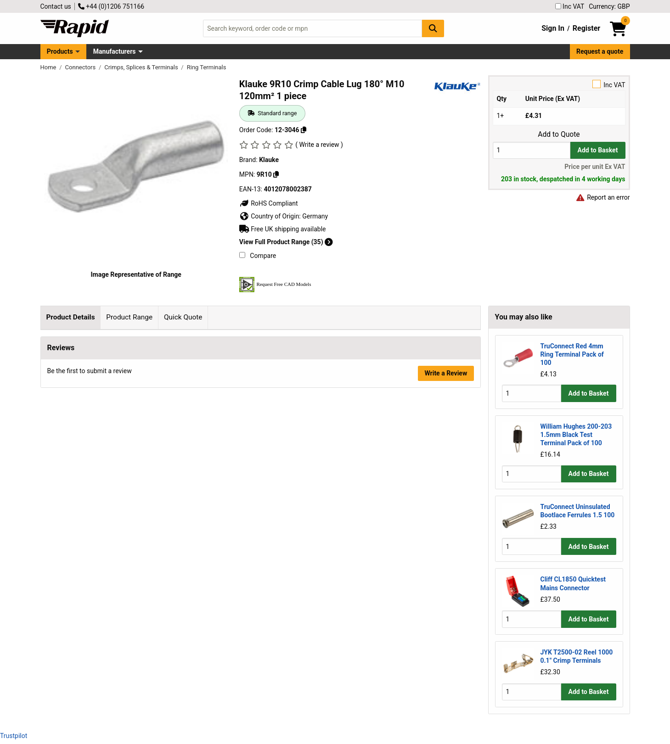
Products (60, 51)
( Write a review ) (319, 144)
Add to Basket (598, 150)
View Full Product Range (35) (286, 242)
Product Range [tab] (129, 317)
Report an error (603, 197)
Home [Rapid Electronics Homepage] (49, 67)
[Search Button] (433, 28)
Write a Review (445, 527)
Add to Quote (559, 134)
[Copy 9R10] (276, 174)
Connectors (81, 67)
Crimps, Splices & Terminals (142, 67)
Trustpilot (13, 735)
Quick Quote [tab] (183, 317)
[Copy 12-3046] (303, 130)
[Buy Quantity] (531, 150)
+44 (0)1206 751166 (111, 6)
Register (586, 28)
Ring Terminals (206, 67)
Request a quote (599, 51)
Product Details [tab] (70, 317)
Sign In (552, 28)
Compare (257, 255)
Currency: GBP (609, 6)
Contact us (55, 6)
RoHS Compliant (268, 203)
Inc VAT (570, 6)
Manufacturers (114, 51)
